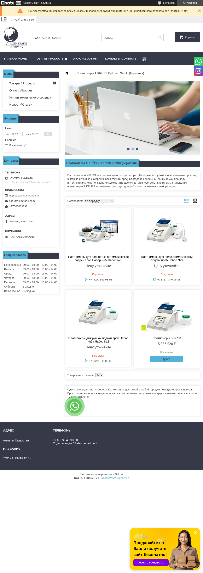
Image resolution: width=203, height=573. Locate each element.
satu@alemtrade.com (22, 200)
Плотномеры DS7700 (166, 338)
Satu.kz (119, 474)
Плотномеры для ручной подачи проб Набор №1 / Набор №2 (98, 339)
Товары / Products (22, 83)
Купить (167, 359)
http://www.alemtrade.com (24, 195)
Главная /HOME (15, 58)
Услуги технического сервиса (30, 97)
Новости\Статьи (20, 104)
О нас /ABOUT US (84, 58)
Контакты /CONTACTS (120, 58)
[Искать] (160, 37)
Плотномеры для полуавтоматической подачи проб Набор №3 (167, 258)
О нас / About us (21, 90)
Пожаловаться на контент (114, 478)
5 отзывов (169, 2)
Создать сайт (31, 2)
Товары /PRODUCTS (49, 58)
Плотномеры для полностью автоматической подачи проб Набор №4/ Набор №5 (98, 258)
